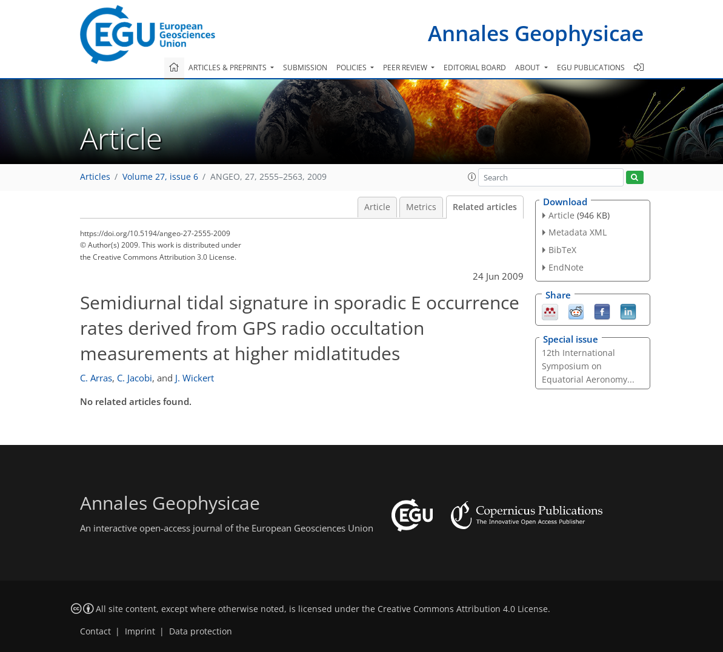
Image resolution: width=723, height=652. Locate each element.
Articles (95, 176)
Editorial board (475, 67)
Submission (305, 67)
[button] (472, 176)
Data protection (200, 631)
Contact (95, 631)
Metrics (421, 207)
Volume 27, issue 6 (160, 176)
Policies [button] (352, 67)
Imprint (140, 631)
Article (377, 207)
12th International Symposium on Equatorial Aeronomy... (588, 366)
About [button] (528, 67)
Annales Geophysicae (536, 33)
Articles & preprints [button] (228, 67)
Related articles (485, 207)
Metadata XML (577, 232)
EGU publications (591, 67)
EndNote (566, 267)
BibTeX (562, 249)
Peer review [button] (406, 67)
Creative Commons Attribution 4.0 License (463, 609)
